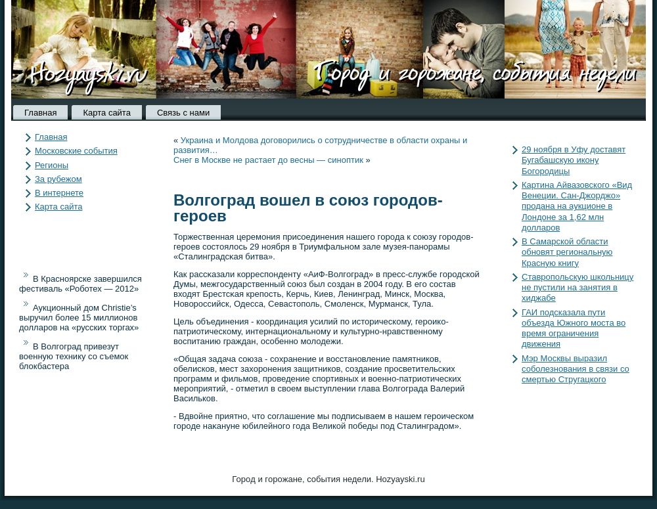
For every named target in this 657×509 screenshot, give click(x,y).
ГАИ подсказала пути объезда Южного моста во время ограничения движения (573, 328)
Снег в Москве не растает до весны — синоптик (268, 160)
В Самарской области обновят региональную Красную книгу (567, 252)
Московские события (76, 151)
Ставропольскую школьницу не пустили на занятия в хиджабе (577, 287)
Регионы (51, 165)
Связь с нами (183, 113)
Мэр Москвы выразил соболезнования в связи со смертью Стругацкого (575, 369)
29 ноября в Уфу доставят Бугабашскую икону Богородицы (573, 160)
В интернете (59, 193)
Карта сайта (106, 113)
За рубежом (58, 179)
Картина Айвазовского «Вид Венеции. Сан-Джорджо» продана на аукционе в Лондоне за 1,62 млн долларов (577, 206)
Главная (40, 113)
